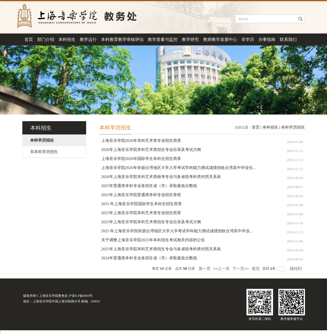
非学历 (247, 39)
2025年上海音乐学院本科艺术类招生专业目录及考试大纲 (151, 222)
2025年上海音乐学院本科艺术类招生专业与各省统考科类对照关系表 (161, 249)
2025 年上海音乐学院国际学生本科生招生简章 (141, 204)
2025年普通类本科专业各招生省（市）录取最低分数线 (149, 186)
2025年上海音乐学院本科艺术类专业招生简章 (141, 213)
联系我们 (288, 39)
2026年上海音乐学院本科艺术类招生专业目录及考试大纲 (151, 149)
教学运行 (88, 39)
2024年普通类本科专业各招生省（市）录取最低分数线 (149, 258)
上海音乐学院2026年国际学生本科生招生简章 (141, 159)
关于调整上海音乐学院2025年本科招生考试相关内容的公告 (153, 240)
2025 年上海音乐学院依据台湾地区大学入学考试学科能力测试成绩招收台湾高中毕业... (177, 231)
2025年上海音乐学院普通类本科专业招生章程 (141, 195)
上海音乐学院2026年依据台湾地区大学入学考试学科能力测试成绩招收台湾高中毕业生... (178, 168)
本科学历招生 (293, 127)
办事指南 (266, 39)
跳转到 (296, 268)
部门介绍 (45, 39)
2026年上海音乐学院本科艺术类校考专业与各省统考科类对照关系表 (161, 177)
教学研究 (190, 39)
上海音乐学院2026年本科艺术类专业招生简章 (141, 140)
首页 (28, 39)
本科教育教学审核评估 (122, 39)
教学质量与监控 (163, 39)
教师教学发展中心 (220, 39)
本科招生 (67, 39)
